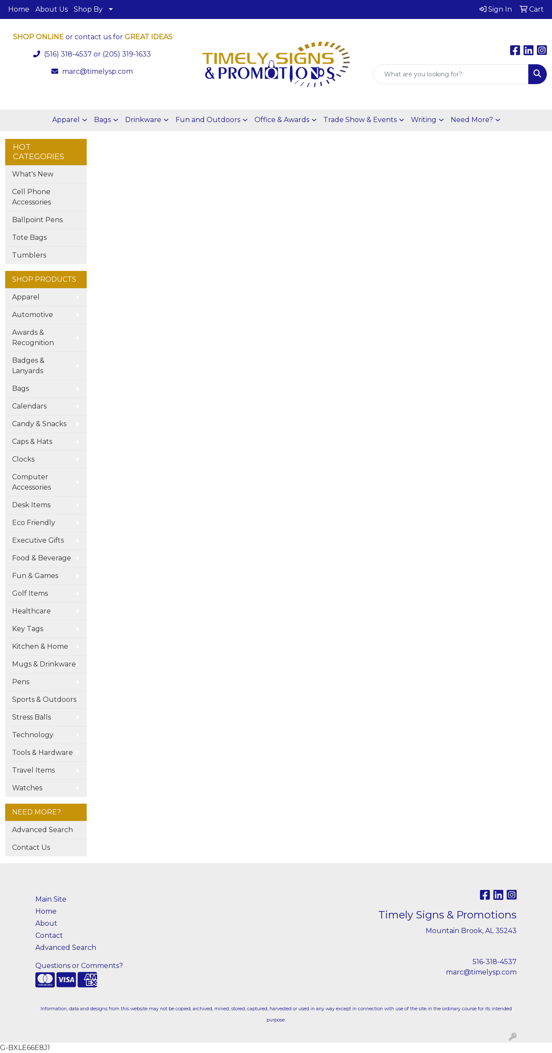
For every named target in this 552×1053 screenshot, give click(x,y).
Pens (20, 682)
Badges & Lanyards (28, 365)
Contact (49, 935)
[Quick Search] (451, 74)
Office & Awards (281, 120)
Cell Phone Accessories (31, 197)
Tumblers (29, 255)
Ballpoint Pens (37, 220)
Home (18, 9)
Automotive (32, 315)
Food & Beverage (41, 558)
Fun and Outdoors (208, 120)
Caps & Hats (32, 441)
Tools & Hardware (42, 752)
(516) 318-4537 (68, 54)
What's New (32, 174)
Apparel (66, 120)
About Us (51, 9)
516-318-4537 (495, 962)
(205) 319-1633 (127, 54)
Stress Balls (31, 717)
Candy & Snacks (39, 424)
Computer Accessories (31, 482)
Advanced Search (42, 830)
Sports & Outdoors (44, 699)
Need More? (472, 120)
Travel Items (33, 770)
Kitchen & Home (40, 646)
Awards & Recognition (33, 337)
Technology (32, 735)
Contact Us (31, 847)
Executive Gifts (38, 540)
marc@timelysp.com (97, 71)
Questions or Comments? (79, 966)
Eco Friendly (33, 523)
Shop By (88, 9)
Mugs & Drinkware (44, 664)
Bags (102, 120)
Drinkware (143, 120)
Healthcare (31, 611)
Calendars (29, 406)
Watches (27, 788)
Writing (423, 120)
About (46, 923)
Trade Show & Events (360, 120)
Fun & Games (35, 576)
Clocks (23, 459)
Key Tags (27, 629)
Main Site (50, 899)
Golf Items (30, 593)
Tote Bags (29, 237)
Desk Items (31, 505)
